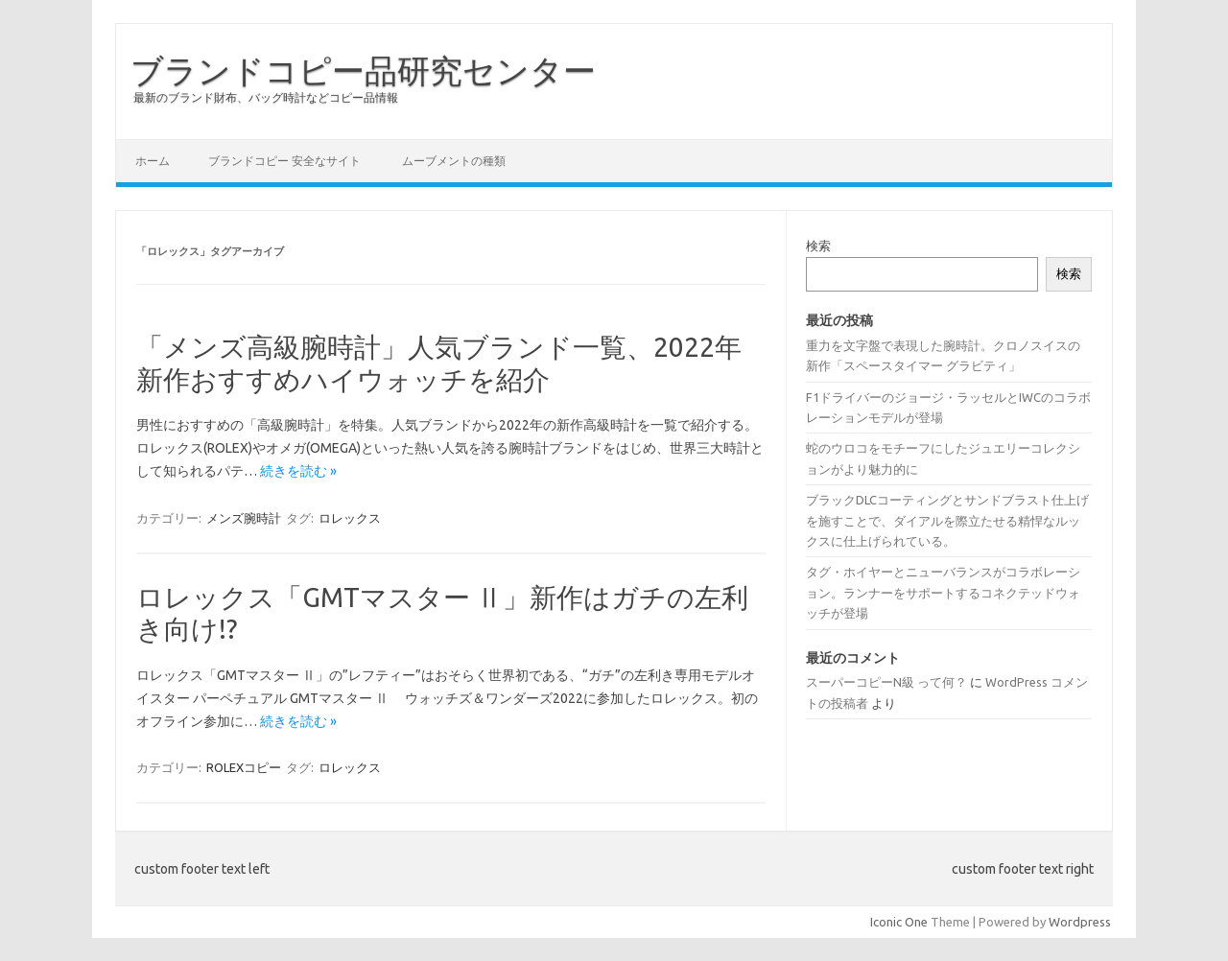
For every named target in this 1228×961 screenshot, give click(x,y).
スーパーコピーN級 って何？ (886, 682)
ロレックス (350, 518)
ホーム (152, 160)
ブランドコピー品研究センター (363, 70)
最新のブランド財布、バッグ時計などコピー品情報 (265, 97)
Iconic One (899, 921)
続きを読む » (298, 471)
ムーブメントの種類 (454, 160)
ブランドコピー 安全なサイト (284, 160)
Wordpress (1080, 921)
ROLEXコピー (243, 767)
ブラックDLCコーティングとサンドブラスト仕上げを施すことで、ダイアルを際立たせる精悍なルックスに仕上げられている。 (947, 520)
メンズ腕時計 (243, 518)
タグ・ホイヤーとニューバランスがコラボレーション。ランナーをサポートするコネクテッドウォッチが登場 (943, 592)
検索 (818, 245)
